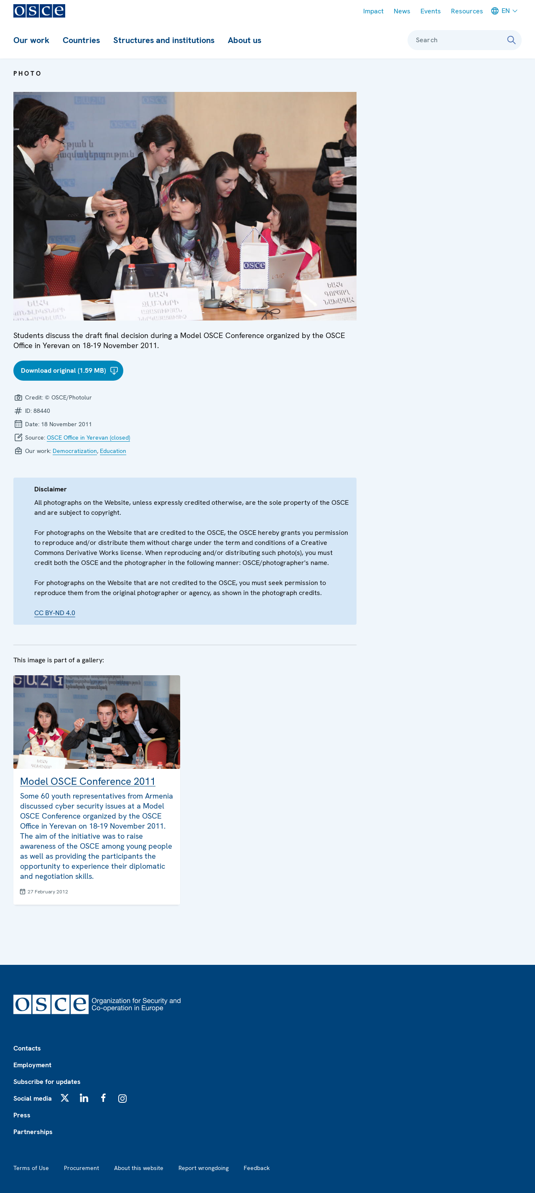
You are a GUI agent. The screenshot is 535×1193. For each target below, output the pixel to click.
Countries (81, 40)
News (402, 11)
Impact (373, 11)
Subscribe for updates (47, 1081)
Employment (32, 1065)
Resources (467, 11)
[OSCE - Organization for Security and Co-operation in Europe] (39, 11)
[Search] (512, 40)
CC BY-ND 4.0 (54, 612)
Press (22, 1115)
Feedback (257, 1168)
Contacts (27, 1048)
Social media (32, 1098)
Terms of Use (31, 1168)
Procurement (81, 1168)
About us (244, 40)
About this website (138, 1168)
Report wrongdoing (203, 1168)
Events (430, 11)
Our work (31, 40)
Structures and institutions (163, 40)
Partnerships (33, 1131)
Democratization (75, 451)
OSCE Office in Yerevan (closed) (88, 437)
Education (113, 451)
